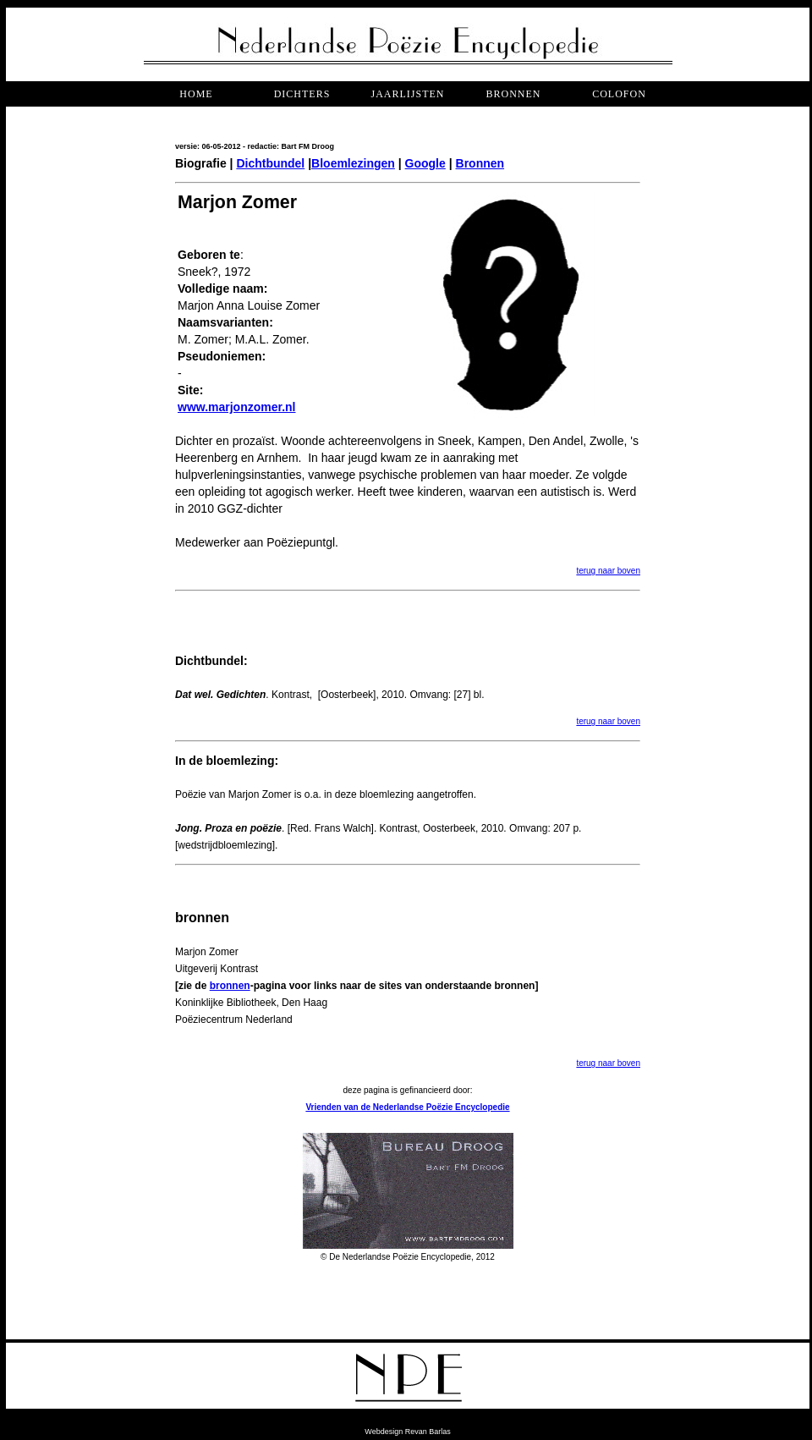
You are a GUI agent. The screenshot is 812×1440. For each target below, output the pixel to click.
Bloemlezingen (353, 163)
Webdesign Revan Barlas (407, 1431)
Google (425, 163)
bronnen (513, 94)
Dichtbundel (270, 163)
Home (195, 94)
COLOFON (619, 94)
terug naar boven (608, 570)
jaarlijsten (407, 94)
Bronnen (480, 163)
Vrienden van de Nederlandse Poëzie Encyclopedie (407, 1107)
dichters (302, 94)
